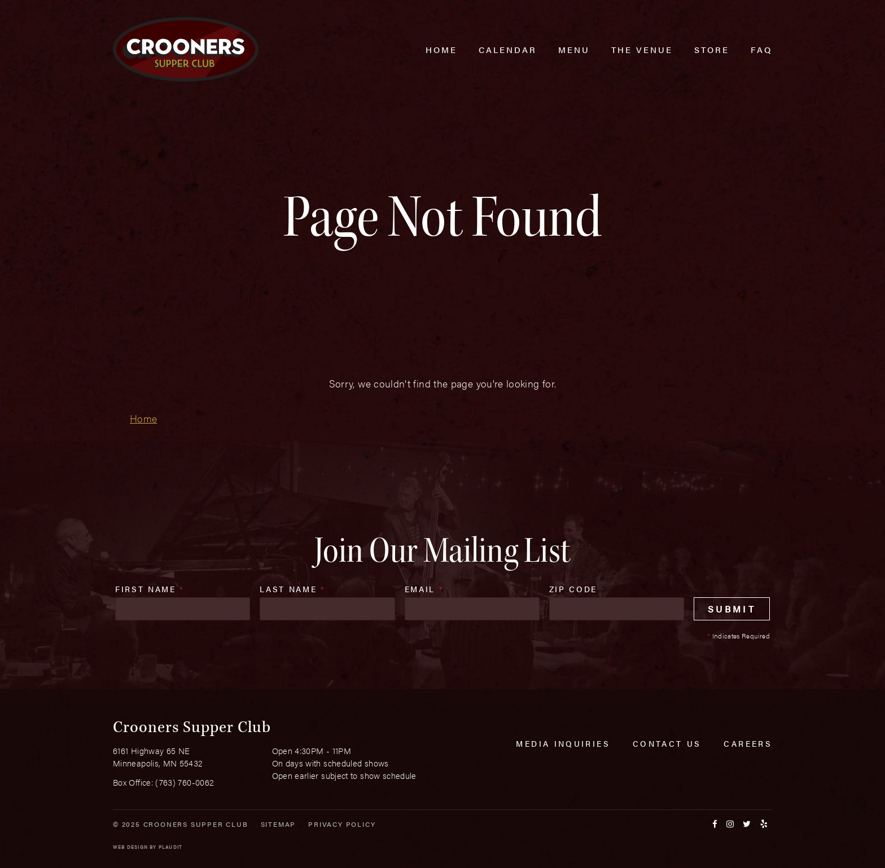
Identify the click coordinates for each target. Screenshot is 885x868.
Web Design (130, 847)
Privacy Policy (341, 824)
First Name (150, 588)
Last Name (292, 588)
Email (424, 588)
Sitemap (278, 824)
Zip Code (573, 588)
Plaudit (170, 847)
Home (143, 418)
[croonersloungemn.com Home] (186, 49)
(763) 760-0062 (184, 782)
